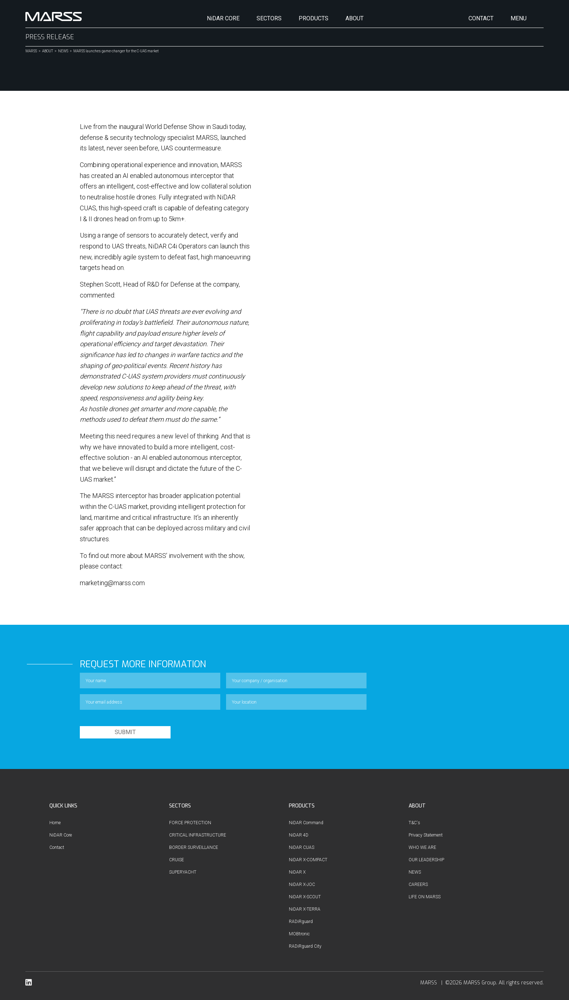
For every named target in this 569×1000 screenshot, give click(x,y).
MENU (519, 18)
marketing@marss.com (112, 583)
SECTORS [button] (269, 18)
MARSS (31, 51)
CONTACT (481, 18)
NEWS (63, 51)
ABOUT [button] (354, 18)
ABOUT (47, 51)
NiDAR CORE (223, 18)
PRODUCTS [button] (313, 18)
